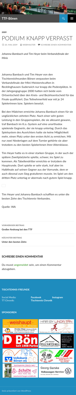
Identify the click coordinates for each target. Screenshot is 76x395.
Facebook (36, 297)
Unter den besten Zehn (38, 239)
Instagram (57, 297)
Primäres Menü (72, 18)
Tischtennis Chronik (41, 300)
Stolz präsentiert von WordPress (16, 390)
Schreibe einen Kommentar (56, 44)
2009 (4, 32)
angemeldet (21, 264)
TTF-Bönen (9, 18)
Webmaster (28, 44)
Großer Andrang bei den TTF (38, 227)
